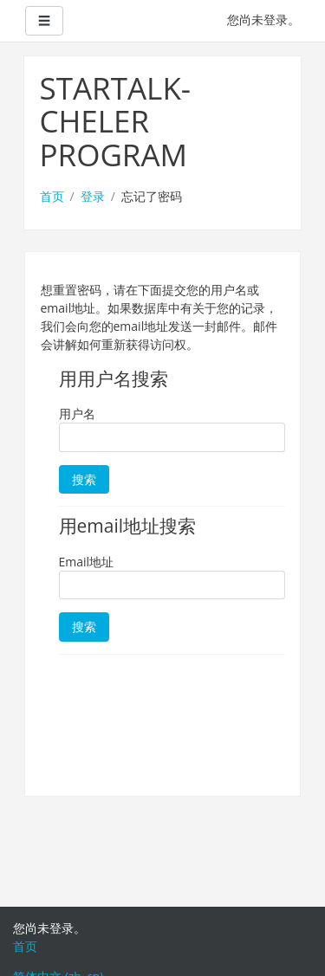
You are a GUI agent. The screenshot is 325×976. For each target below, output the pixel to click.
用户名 (77, 413)
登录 (93, 196)
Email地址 (86, 561)
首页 (52, 196)
